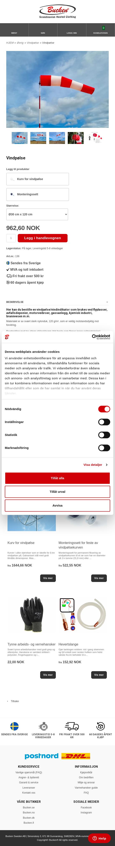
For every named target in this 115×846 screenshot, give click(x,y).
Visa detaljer (92, 464)
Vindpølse (33, 42)
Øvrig (20, 42)
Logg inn (72, 33)
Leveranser (28, 787)
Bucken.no (29, 812)
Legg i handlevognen (42, 238)
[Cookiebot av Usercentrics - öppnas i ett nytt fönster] (92, 337)
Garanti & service (28, 782)
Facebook (86, 807)
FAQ (86, 792)
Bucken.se (28, 807)
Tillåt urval (57, 491)
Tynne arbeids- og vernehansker (31, 644)
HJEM (10, 42)
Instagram (86, 812)
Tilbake (12, 701)
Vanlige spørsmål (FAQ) (28, 772)
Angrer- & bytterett (28, 777)
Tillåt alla (57, 478)
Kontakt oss (28, 792)
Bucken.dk (28, 817)
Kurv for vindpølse (21, 543)
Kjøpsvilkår (86, 772)
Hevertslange (68, 644)
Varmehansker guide (86, 787)
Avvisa (57, 505)
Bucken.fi (29, 822)
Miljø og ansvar (86, 782)
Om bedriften (86, 777)
